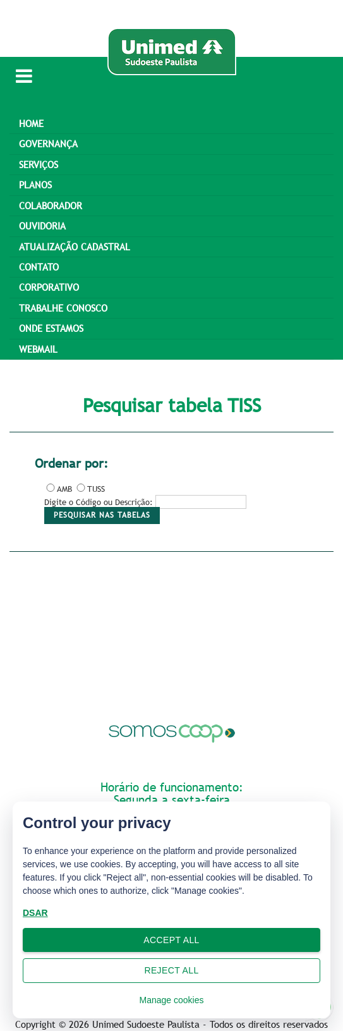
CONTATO (39, 266)
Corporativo (49, 287)
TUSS (90, 488)
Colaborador (50, 205)
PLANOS (35, 184)
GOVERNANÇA (48, 143)
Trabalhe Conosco (63, 308)
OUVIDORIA (42, 225)
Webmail (38, 349)
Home (31, 123)
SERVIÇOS (38, 164)
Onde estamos (51, 328)
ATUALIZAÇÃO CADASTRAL (74, 246)
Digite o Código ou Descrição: (98, 502)
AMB (58, 488)
